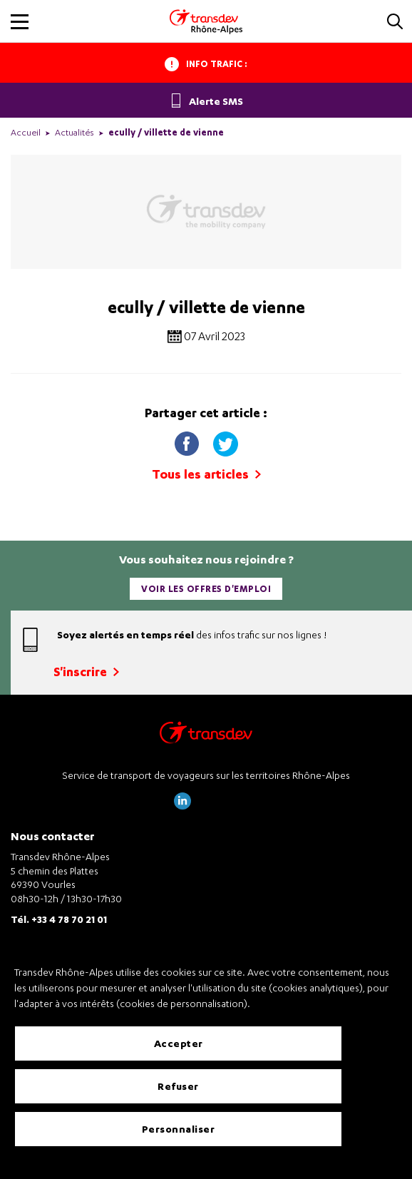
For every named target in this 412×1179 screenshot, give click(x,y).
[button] (395, 22)
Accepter (178, 1043)
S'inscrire (86, 671)
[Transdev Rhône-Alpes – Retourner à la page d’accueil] (206, 736)
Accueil (26, 132)
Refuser (178, 1086)
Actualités (74, 132)
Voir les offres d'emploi (206, 588)
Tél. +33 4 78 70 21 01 (59, 919)
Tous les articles (206, 473)
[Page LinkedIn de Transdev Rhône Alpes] (182, 806)
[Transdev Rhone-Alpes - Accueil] (206, 21)
